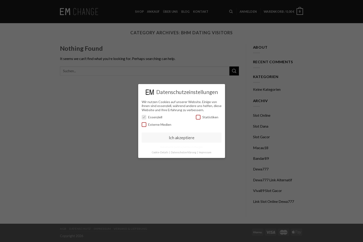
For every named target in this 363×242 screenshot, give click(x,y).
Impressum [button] (205, 152)
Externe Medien (156, 124)
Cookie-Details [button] (160, 152)
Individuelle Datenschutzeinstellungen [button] (181, 147)
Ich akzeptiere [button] (181, 137)
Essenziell (152, 117)
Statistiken (207, 117)
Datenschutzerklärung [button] (184, 152)
